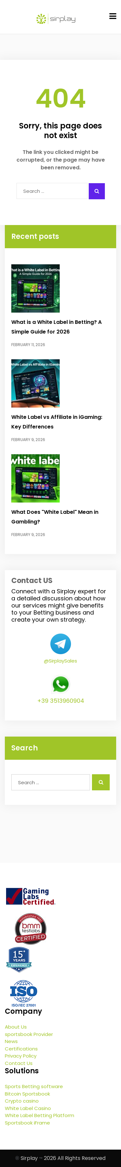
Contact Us (19, 1063)
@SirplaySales (60, 660)
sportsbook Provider (29, 1034)
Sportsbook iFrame (27, 1122)
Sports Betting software (34, 1086)
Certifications (21, 1048)
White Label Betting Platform (39, 1115)
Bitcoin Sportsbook (27, 1093)
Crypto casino (22, 1100)
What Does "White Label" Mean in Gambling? (54, 516)
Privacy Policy (20, 1055)
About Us (16, 1026)
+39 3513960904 (60, 701)
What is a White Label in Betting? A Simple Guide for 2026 (56, 326)
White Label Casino (28, 1108)
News (11, 1041)
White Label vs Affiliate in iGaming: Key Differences (56, 421)
